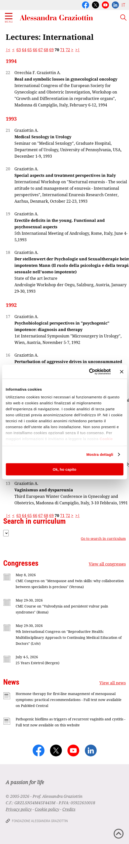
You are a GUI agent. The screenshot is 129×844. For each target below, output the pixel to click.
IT (123, 5)
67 (40, 49)
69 (51, 49)
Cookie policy (47, 809)
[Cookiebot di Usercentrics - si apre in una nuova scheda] (89, 372)
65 (29, 49)
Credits (68, 809)
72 (68, 49)
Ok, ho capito (64, 469)
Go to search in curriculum (103, 538)
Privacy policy (19, 809)
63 (18, 49)
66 (35, 49)
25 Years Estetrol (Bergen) (37, 662)
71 (62, 49)
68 (46, 49)
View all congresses (107, 564)
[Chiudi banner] (121, 371)
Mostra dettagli (99, 454)
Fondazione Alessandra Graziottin (40, 821)
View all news (112, 683)
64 (24, 49)
